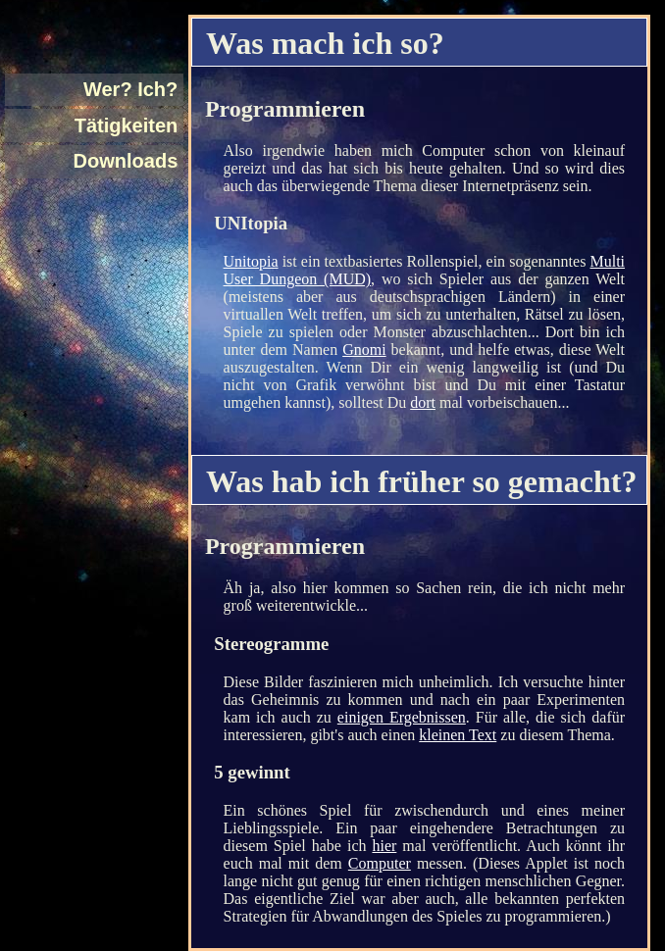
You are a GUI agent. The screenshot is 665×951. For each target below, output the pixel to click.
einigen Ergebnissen (401, 717)
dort (422, 402)
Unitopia (251, 261)
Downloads (126, 161)
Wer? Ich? (130, 89)
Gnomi (363, 349)
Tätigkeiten (127, 125)
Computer (379, 863)
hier (384, 845)
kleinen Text (457, 734)
